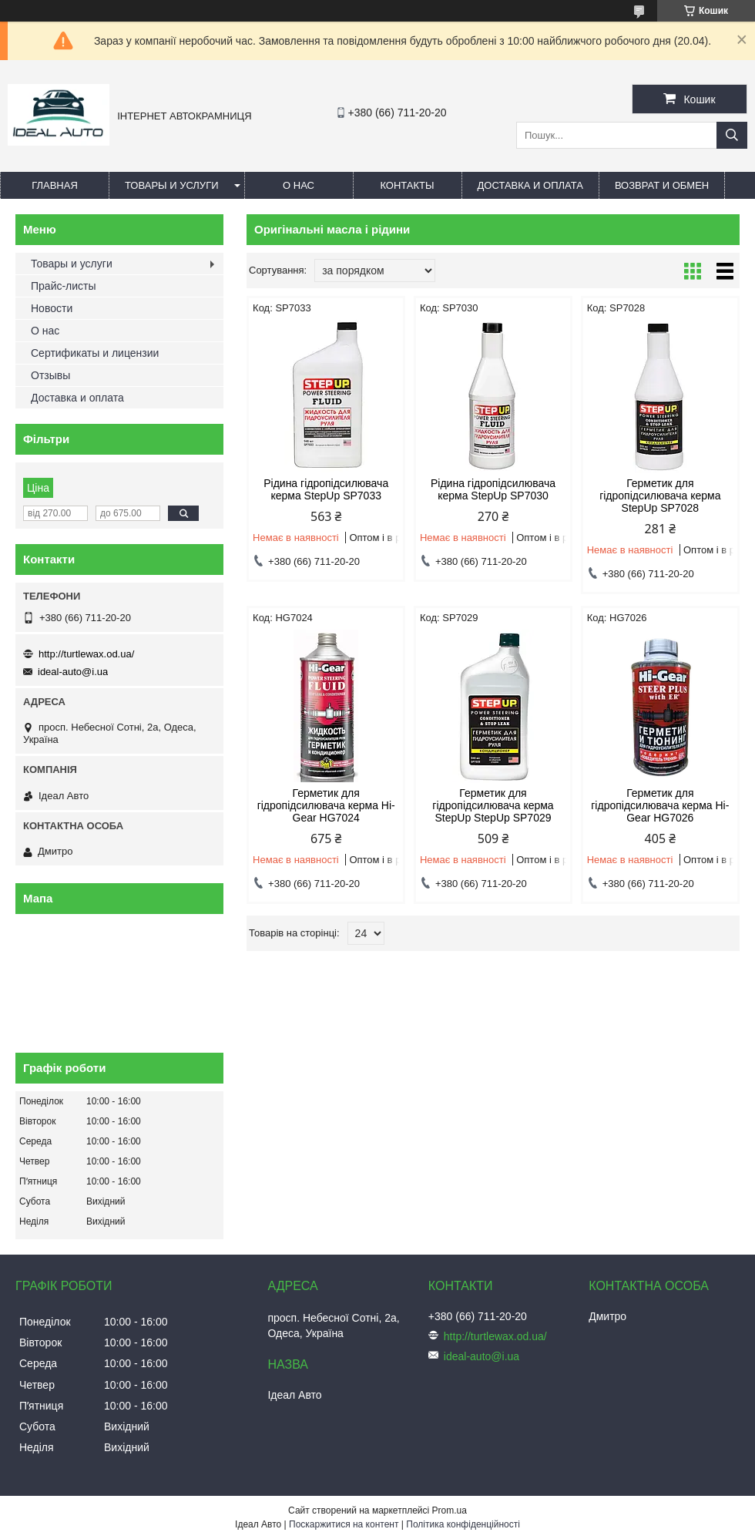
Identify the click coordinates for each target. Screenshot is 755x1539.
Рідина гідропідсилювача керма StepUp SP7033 (325, 489)
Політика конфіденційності (463, 1524)
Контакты (407, 185)
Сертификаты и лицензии (95, 353)
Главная (55, 185)
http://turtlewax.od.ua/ (86, 654)
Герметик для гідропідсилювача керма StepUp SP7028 (659, 495)
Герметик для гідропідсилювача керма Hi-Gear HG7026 (660, 805)
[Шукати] (731, 135)
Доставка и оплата (530, 185)
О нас (298, 185)
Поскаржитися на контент (343, 1524)
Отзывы (50, 375)
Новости (51, 308)
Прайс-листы (63, 286)
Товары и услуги (172, 185)
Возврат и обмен (662, 185)
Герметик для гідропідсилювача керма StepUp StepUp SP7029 (492, 805)
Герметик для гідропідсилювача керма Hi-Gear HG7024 (326, 805)
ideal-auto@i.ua (73, 671)
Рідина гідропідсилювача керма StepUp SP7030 (493, 489)
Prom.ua (449, 1510)
